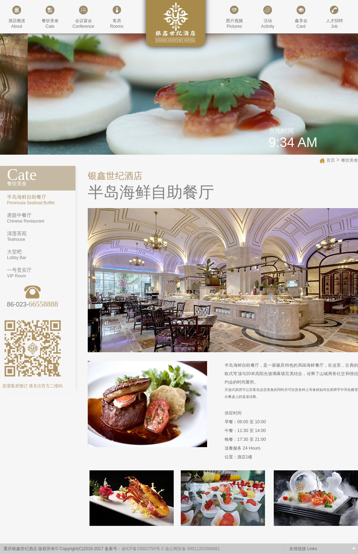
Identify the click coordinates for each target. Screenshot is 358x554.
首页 (330, 160)
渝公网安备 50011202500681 (192, 548)
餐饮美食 (349, 160)
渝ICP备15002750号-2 (142, 548)
